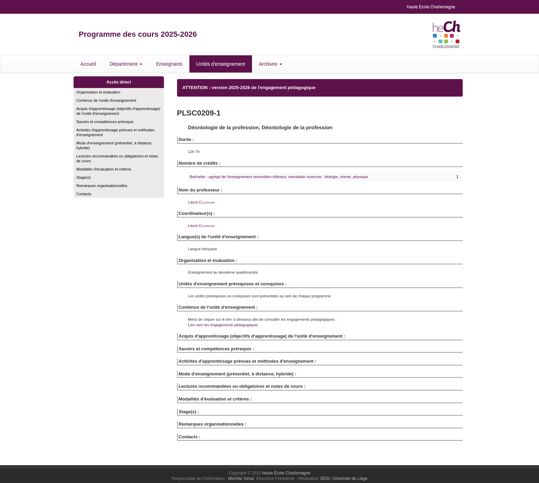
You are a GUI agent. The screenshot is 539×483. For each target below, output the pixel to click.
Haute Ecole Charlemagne (431, 6)
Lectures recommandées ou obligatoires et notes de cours (117, 158)
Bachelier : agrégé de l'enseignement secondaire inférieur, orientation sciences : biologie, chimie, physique (279, 177)
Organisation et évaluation (98, 92)
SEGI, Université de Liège (343, 478)
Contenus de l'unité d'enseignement (106, 100)
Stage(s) (83, 177)
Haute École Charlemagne (286, 473)
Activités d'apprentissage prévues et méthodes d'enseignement (115, 132)
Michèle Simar (241, 478)
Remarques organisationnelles (102, 186)
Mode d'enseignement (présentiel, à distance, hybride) (114, 145)
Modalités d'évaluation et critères (103, 169)
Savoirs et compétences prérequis (104, 122)
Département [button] (126, 64)
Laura (201, 202)
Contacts (83, 194)
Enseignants (169, 64)
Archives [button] (270, 64)
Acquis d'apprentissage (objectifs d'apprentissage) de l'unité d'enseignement (118, 111)
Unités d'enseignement (220, 64)
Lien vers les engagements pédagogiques (223, 325)
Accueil (88, 64)
